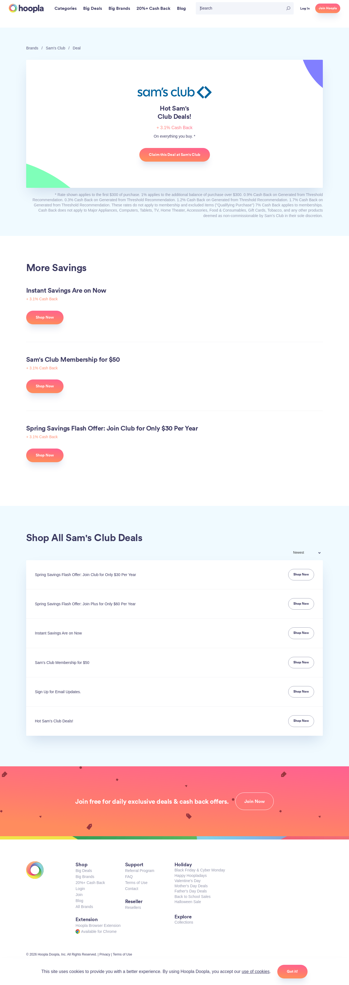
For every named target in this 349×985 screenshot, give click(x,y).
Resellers (133, 907)
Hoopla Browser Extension (98, 925)
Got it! (292, 971)
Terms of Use (136, 882)
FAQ (129, 876)
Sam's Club (55, 48)
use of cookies (255, 971)
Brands (32, 48)
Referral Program (139, 870)
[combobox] (310, 553)
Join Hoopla (328, 8)
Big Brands (85, 876)
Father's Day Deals (190, 891)
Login (80, 888)
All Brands (84, 906)
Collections (183, 922)
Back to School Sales (192, 896)
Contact (131, 888)
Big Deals (84, 870)
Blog (79, 900)
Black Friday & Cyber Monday (199, 870)
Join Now (254, 801)
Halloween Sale (187, 902)
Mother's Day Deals (191, 886)
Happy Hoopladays (190, 875)
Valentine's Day (187, 881)
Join (79, 894)
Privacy (105, 954)
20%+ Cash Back (90, 882)
